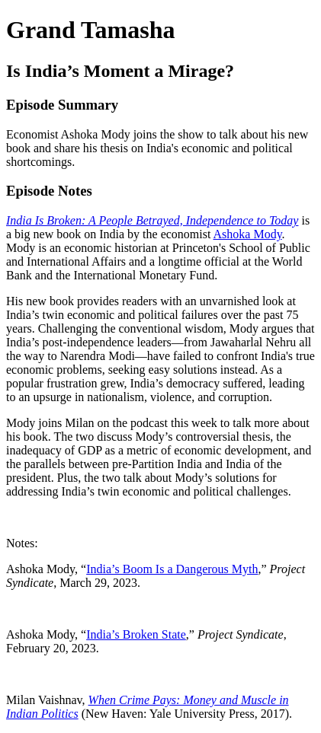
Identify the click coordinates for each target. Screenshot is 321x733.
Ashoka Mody (247, 234)
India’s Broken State (136, 634)
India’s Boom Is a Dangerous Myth (172, 568)
